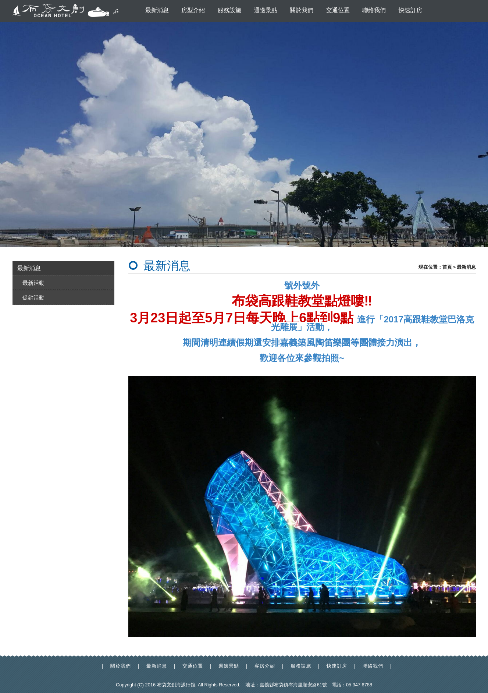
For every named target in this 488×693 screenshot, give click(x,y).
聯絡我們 (374, 10)
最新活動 (33, 283)
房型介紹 (193, 10)
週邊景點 (265, 10)
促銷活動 (33, 297)
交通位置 (338, 10)
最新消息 (157, 10)
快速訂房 (410, 10)
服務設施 (229, 10)
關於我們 (301, 10)
